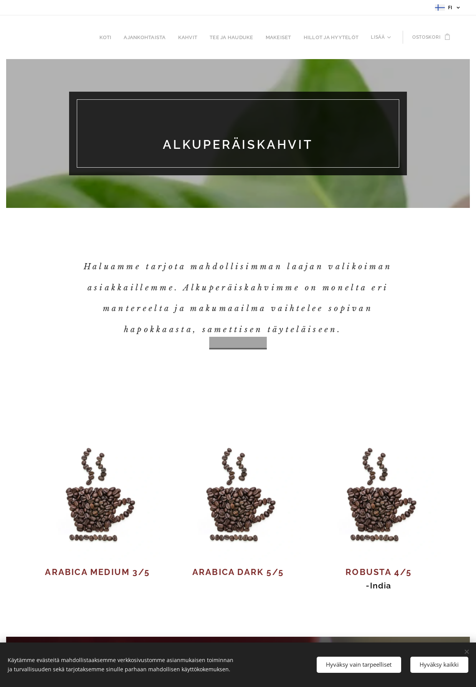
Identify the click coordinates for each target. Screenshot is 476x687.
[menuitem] (63, 37)
